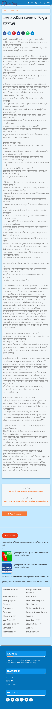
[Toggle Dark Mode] (40, 3)
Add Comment (14, 514)
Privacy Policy (11, 684)
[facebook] (28, 3)
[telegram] (17, 700)
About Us (9, 677)
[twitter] (26, 700)
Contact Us (10, 681)
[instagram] (32, 3)
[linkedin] (22, 700)
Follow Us (10, 535)
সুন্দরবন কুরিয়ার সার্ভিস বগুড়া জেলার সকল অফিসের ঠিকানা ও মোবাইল (25, 582)
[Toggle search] (44, 3)
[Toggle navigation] (48, 3)
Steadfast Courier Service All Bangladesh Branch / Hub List (25, 576)
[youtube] (36, 3)
